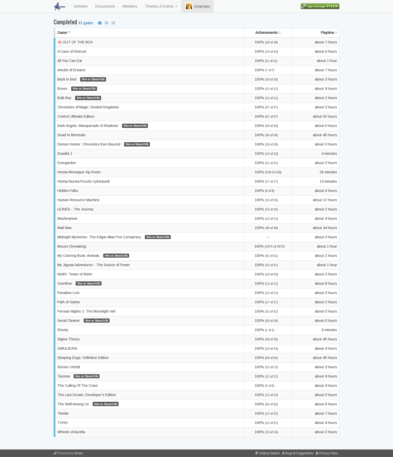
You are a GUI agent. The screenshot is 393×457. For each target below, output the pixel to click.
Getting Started (269, 453)
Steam (78, 453)
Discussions (105, 6)
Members (130, 6)
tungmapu (197, 6)
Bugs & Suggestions (299, 453)
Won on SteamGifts (93, 79)
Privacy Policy (328, 453)
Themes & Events (161, 6)
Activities (81, 6)
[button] (189, 6)
